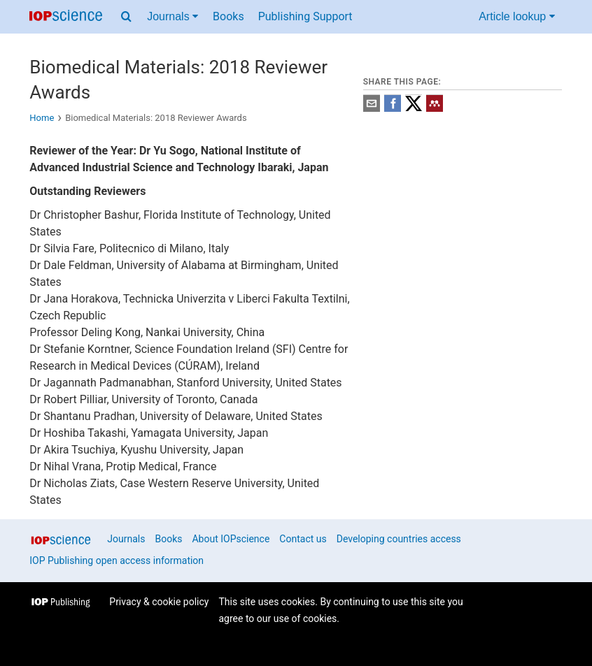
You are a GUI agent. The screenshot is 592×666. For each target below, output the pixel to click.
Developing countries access (399, 538)
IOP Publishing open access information (116, 560)
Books (228, 16)
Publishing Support (305, 16)
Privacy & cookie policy (159, 601)
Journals (126, 538)
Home (41, 118)
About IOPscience (230, 538)
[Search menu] (126, 17)
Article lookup (517, 16)
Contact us (302, 538)
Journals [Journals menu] (172, 16)
